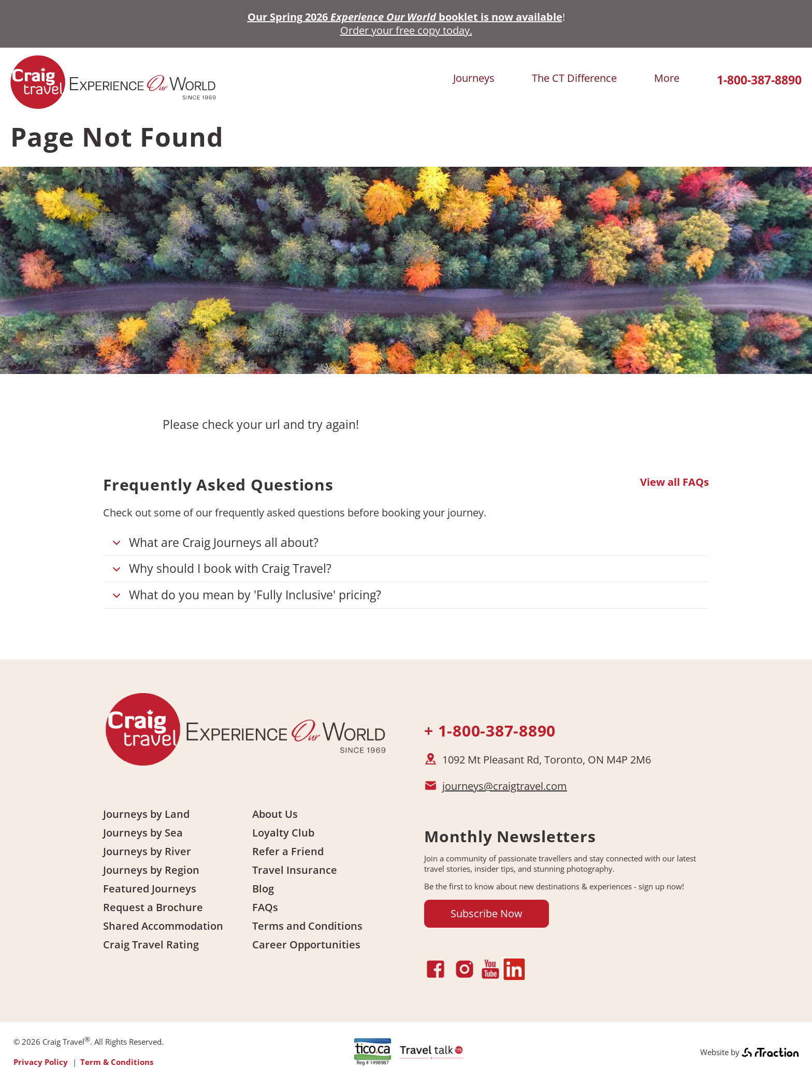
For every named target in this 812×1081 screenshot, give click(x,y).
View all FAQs (674, 482)
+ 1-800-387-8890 (490, 730)
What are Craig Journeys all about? (213, 545)
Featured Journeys (149, 889)
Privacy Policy (40, 1062)
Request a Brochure (153, 907)
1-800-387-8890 (759, 80)
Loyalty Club (283, 833)
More (666, 78)
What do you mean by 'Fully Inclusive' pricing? (245, 597)
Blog (263, 889)
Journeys (474, 78)
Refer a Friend (288, 851)
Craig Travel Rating (151, 945)
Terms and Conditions (307, 926)
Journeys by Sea (143, 833)
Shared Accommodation (163, 926)
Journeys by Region (151, 870)
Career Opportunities (306, 945)
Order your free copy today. (406, 30)
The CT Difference (574, 78)
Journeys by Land (146, 814)
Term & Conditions (116, 1062)
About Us (275, 814)
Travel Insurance (294, 870)
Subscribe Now (487, 913)
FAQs (265, 907)
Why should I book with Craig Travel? (220, 571)
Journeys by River (147, 851)
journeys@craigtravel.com (504, 786)
